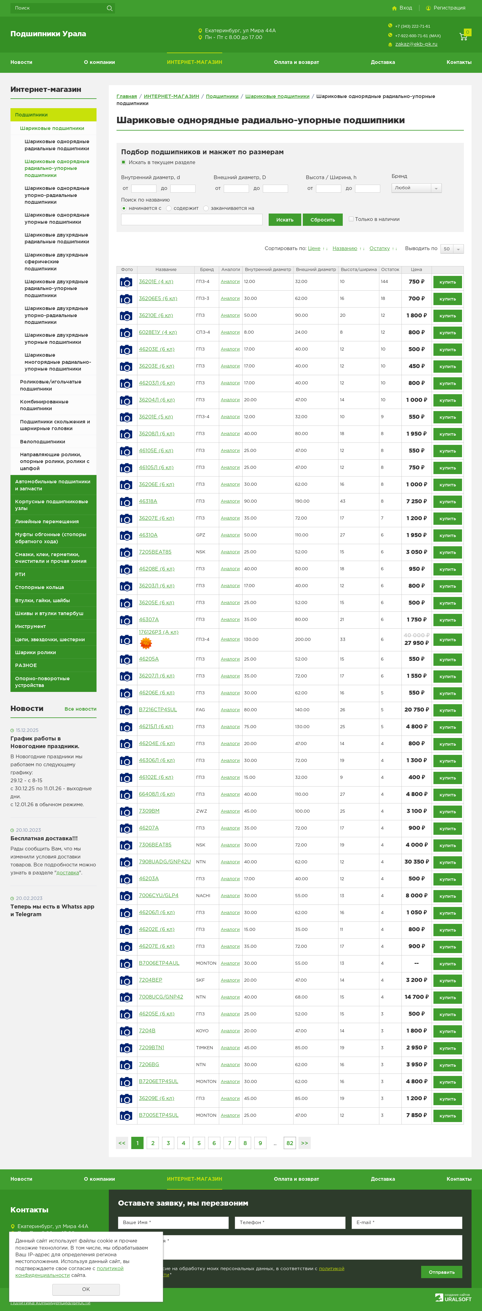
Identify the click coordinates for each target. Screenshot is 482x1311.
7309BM (149, 811)
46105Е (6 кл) (156, 451)
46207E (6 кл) (157, 946)
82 (289, 1143)
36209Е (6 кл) (156, 1098)
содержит (182, 208)
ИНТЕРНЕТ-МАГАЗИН (194, 62)
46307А (149, 620)
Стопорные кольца (39, 587)
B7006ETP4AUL (159, 963)
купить (448, 282)
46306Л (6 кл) (157, 760)
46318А (148, 501)
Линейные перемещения (47, 521)
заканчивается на (228, 208)
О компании (99, 62)
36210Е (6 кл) (156, 315)
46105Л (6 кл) (156, 467)
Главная (127, 96)
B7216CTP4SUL (158, 710)
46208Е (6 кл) (157, 569)
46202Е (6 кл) (157, 929)
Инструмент (30, 626)
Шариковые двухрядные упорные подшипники (56, 338)
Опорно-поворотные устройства (42, 682)
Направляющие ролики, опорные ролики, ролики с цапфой (54, 461)
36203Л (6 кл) (157, 586)
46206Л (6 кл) (157, 912)
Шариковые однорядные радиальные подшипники (57, 145)
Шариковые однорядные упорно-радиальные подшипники (57, 195)
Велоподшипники (42, 441)
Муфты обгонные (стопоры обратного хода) (50, 538)
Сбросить (322, 219)
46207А (149, 828)
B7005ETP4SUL (159, 1115)
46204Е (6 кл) (157, 743)
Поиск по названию (145, 200)
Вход (406, 8)
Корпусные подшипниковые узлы (51, 505)
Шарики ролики (35, 652)
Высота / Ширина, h (331, 177)
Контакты (459, 62)
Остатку (379, 248)
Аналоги (230, 282)
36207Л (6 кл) (157, 676)
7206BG (149, 1064)
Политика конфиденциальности (50, 1303)
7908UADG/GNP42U (165, 862)
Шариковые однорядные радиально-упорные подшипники (57, 168)
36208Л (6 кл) (157, 434)
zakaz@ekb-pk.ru (416, 44)
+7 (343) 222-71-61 (412, 26)
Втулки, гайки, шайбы (42, 600)
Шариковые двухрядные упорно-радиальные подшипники (56, 315)
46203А (149, 879)
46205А (149, 659)
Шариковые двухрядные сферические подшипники (56, 261)
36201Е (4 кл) (156, 282)
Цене (314, 248)
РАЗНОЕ (26, 665)
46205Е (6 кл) (157, 1014)
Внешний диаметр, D (240, 177)
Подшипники (31, 114)
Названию (345, 248)
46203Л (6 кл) (157, 383)
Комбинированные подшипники (44, 405)
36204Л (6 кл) (157, 400)
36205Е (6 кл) (156, 603)
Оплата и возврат (296, 62)
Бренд (399, 176)
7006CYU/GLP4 (159, 895)
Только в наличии (374, 219)
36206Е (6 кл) (156, 484)
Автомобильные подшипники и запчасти (52, 485)
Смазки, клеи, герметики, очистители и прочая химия (51, 557)
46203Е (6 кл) (157, 349)
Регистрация (449, 8)
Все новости (81, 709)
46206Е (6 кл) (157, 693)
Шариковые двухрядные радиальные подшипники (57, 238)
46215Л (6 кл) (156, 726)
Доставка (383, 62)
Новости (21, 62)
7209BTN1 (151, 1048)
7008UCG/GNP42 (161, 997)
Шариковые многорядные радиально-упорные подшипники (58, 361)
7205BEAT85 (155, 552)
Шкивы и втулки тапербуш (49, 613)
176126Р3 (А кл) (159, 632)
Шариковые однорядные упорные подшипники (57, 218)
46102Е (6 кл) (156, 777)
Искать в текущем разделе (162, 162)
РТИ (20, 574)
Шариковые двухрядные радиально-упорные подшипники (56, 288)
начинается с (141, 208)
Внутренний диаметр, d (150, 177)
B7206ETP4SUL (158, 1081)
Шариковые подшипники (52, 128)
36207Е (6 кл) (156, 518)
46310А (148, 535)
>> (304, 1143)
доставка (68, 873)
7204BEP (150, 980)
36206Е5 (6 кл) (158, 298)
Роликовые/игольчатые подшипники (50, 385)
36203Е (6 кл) (156, 366)
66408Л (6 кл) (157, 794)
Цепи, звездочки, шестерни (50, 639)
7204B (147, 1031)
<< (122, 1143)
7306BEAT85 (155, 845)
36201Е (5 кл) (156, 417)
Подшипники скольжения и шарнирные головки (55, 425)
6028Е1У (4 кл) (158, 332)
